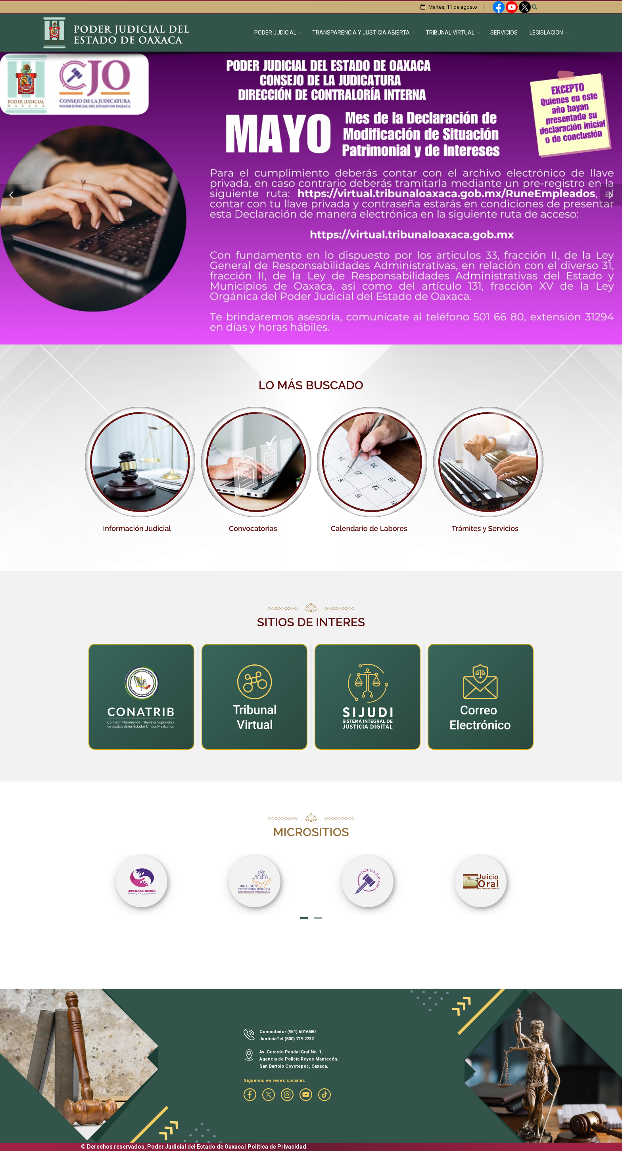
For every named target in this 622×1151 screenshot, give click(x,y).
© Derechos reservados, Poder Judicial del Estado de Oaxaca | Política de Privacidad (193, 1146)
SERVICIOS (504, 32)
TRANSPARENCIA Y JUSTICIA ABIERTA (361, 32)
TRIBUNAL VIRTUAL (450, 32)
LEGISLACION (546, 32)
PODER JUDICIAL (275, 32)
